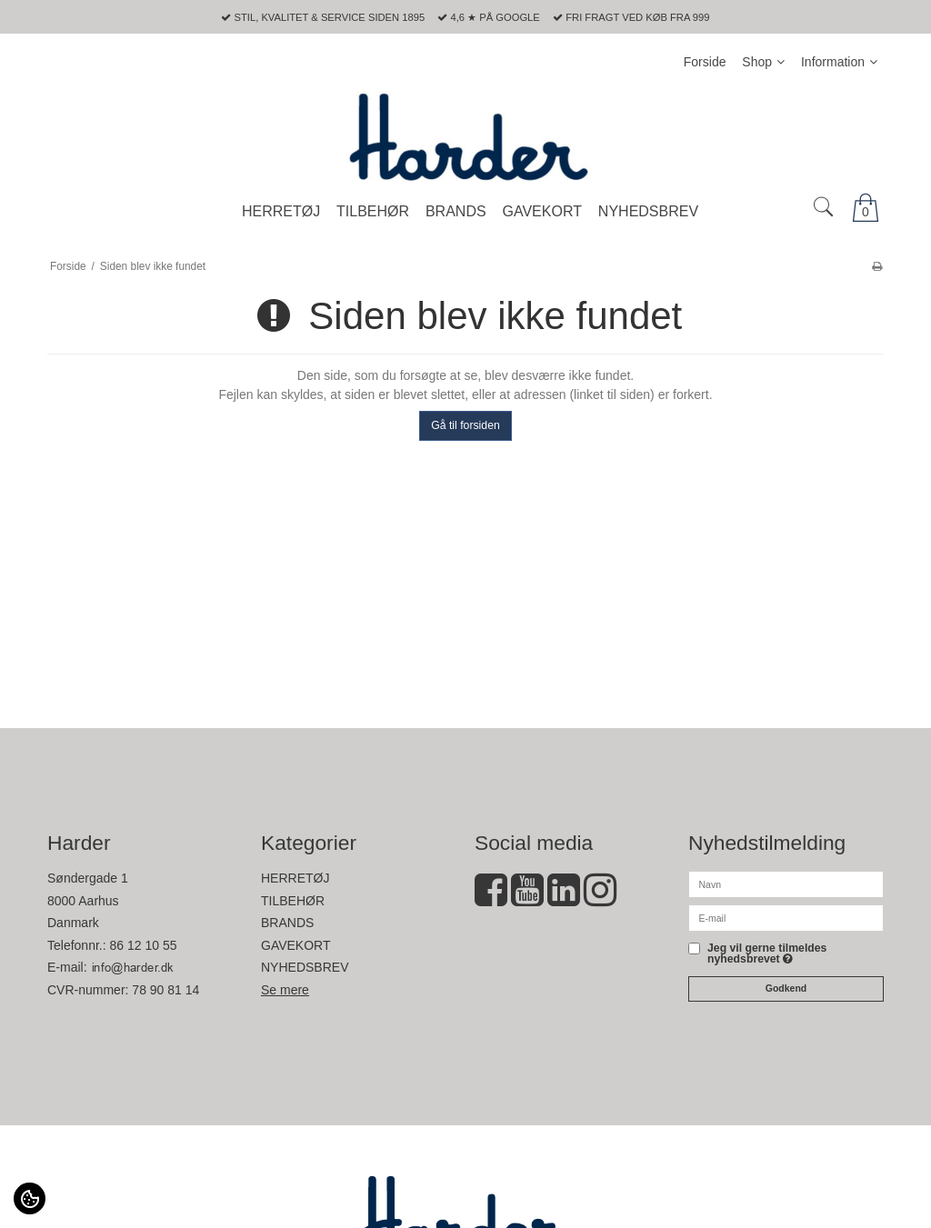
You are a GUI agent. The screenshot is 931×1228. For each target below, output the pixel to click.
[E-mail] (786, 917)
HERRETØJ (295, 878)
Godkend (786, 988)
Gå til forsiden (465, 425)
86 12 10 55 (143, 945)
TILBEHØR (293, 901)
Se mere (285, 990)
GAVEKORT (296, 945)
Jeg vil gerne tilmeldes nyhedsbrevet (766, 954)
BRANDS (287, 922)
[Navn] (786, 883)
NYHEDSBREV (304, 967)
